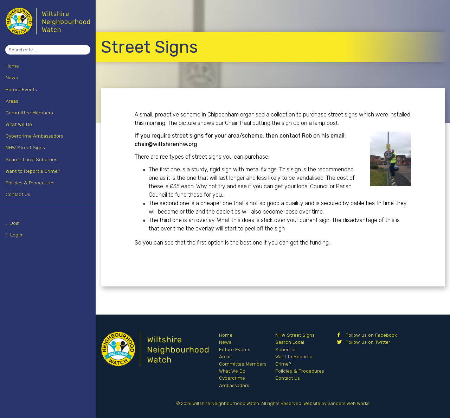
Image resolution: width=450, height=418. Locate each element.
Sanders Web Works (348, 403)
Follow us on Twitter (363, 342)
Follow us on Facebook (367, 335)
